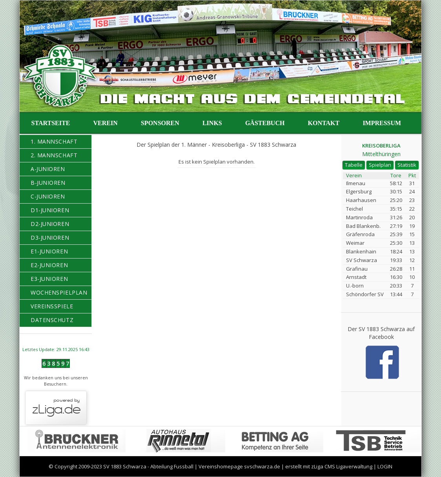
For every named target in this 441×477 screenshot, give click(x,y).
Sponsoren (160, 123)
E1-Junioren (49, 251)
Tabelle (354, 164)
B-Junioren (48, 182)
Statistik (406, 164)
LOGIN (384, 466)
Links (212, 123)
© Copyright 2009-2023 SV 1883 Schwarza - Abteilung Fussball (121, 466)
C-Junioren (48, 196)
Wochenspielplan (59, 292)
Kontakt (324, 123)
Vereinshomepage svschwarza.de (239, 466)
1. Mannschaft (54, 141)
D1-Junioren (50, 210)
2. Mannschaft (54, 155)
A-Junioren (48, 169)
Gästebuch (264, 123)
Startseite (50, 123)
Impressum (382, 123)
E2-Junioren (49, 265)
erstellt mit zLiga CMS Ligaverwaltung (328, 466)
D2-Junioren (50, 224)
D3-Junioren (50, 237)
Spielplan (380, 164)
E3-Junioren (49, 278)
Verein (105, 123)
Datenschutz (52, 320)
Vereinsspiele (52, 306)
